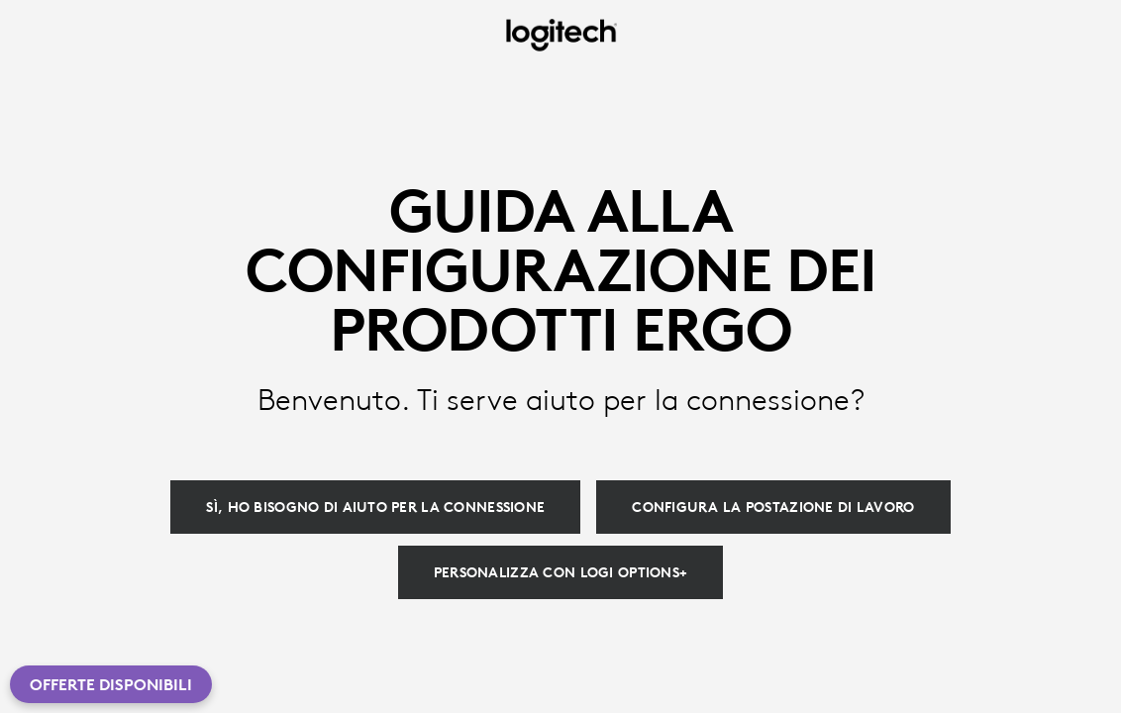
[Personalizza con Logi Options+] (560, 572)
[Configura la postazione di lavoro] (773, 507)
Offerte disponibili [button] (111, 684)
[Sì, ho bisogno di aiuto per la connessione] (375, 507)
